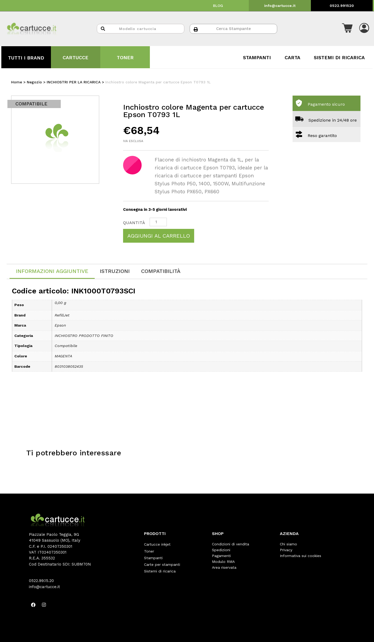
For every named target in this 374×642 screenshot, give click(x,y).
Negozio (34, 82)
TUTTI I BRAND (26, 58)
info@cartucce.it (279, 5)
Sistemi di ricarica (160, 567)
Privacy (286, 550)
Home (16, 82)
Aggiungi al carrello (158, 236)
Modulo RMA (223, 561)
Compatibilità (160, 271)
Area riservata (224, 567)
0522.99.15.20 (41, 580)
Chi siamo (288, 544)
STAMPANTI (257, 57)
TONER (125, 57)
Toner (149, 550)
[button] (347, 29)
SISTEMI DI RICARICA (339, 57)
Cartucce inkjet (157, 544)
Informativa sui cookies (300, 556)
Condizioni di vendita (230, 544)
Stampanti (153, 556)
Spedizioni (221, 550)
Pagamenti (221, 556)
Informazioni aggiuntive (52, 271)
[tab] (52, 271)
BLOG (218, 5)
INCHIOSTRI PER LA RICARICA (74, 82)
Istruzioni (115, 271)
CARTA (292, 57)
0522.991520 (342, 5)
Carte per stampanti (162, 561)
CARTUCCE (75, 57)
